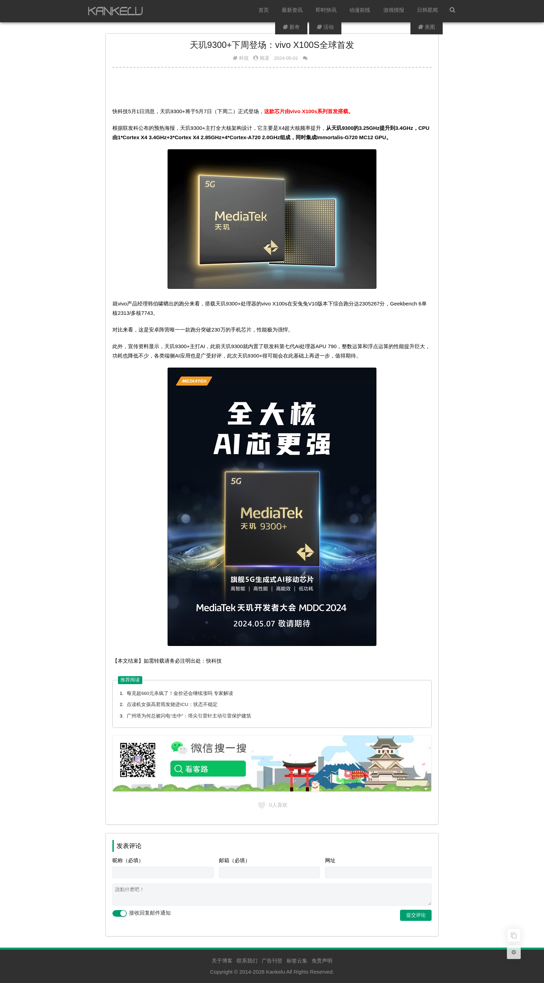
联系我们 (247, 961)
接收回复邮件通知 (141, 913)
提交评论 (416, 915)
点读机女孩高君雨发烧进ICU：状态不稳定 (172, 704)
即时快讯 (328, 11)
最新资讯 (294, 11)
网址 (330, 860)
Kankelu (275, 972)
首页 (267, 11)
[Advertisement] (272, 90)
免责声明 (322, 961)
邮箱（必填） (234, 860)
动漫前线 (361, 11)
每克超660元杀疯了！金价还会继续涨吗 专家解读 (180, 693)
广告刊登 (272, 961)
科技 (244, 58)
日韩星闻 (428, 11)
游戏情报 (394, 11)
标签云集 (297, 961)
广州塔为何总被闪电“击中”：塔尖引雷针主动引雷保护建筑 (189, 716)
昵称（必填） (128, 860)
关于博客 (222, 961)
